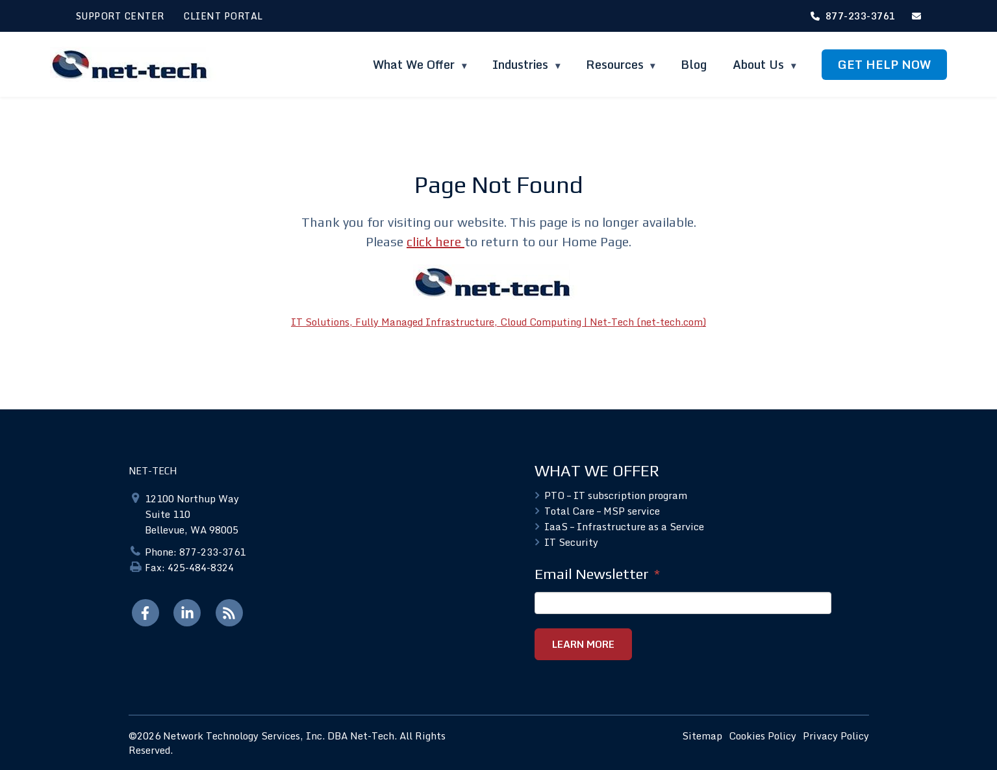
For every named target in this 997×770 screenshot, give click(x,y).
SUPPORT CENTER (120, 15)
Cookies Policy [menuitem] (762, 735)
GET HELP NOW (884, 64)
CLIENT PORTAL (223, 15)
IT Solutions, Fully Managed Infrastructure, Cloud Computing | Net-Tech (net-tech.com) (498, 321)
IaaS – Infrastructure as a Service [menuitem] (624, 526)
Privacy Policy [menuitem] (836, 735)
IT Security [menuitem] (571, 542)
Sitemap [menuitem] (702, 735)
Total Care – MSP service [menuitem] (602, 511)
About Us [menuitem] (760, 64)
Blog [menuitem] (694, 64)
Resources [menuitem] (615, 64)
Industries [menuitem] (521, 64)
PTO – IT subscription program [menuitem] (615, 495)
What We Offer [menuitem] (415, 64)
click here (435, 241)
